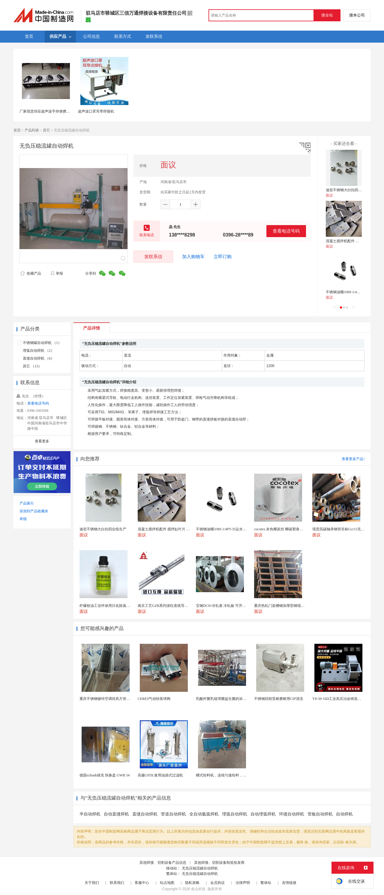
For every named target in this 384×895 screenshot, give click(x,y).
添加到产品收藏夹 (34, 511)
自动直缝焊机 (116, 814)
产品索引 (27, 503)
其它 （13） (32, 366)
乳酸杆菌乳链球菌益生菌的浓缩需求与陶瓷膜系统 (235, 699)
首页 (17, 130)
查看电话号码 (286, 231)
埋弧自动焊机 (234, 814)
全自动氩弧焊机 (204, 814)
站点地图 (167, 883)
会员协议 (217, 883)
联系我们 (117, 883)
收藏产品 (30, 273)
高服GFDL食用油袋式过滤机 (160, 775)
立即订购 (223, 256)
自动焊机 (344, 814)
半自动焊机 (90, 814)
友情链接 (289, 883)
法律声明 (243, 883)
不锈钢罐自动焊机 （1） (42, 343)
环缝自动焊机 (291, 814)
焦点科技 (198, 889)
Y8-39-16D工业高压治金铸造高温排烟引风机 (347, 699)
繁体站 (265, 883)
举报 (56, 273)
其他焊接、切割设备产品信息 (163, 862)
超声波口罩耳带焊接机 (96, 111)
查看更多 (42, 441)
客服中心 (142, 883)
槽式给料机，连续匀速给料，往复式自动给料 (232, 775)
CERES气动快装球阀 (154, 699)
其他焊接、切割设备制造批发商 (219, 862)
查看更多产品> (353, 459)
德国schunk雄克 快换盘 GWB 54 (105, 775)
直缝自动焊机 (145, 814)
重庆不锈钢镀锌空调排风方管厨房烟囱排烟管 (116, 699)
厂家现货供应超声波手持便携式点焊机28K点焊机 (59, 111)
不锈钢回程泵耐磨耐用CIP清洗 (278, 699)
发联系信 (153, 256)
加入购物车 (193, 256)
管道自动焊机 (173, 814)
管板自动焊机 (320, 814)
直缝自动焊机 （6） (38, 358)
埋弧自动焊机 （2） (38, 350)
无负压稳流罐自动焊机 (200, 868)
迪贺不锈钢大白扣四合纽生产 (349, 190)
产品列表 (32, 130)
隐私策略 (192, 883)
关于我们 (92, 883)
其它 (46, 130)
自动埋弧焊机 (263, 814)
